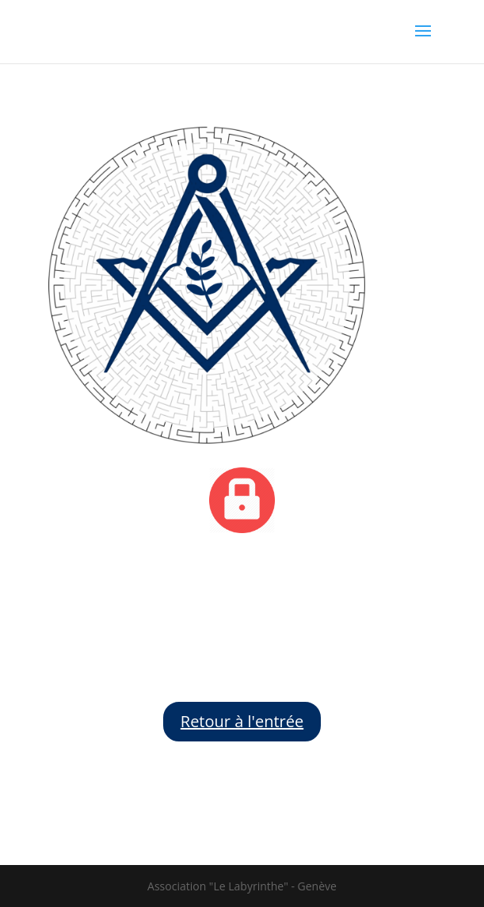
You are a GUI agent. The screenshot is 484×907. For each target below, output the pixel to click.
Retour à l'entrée (242, 721)
